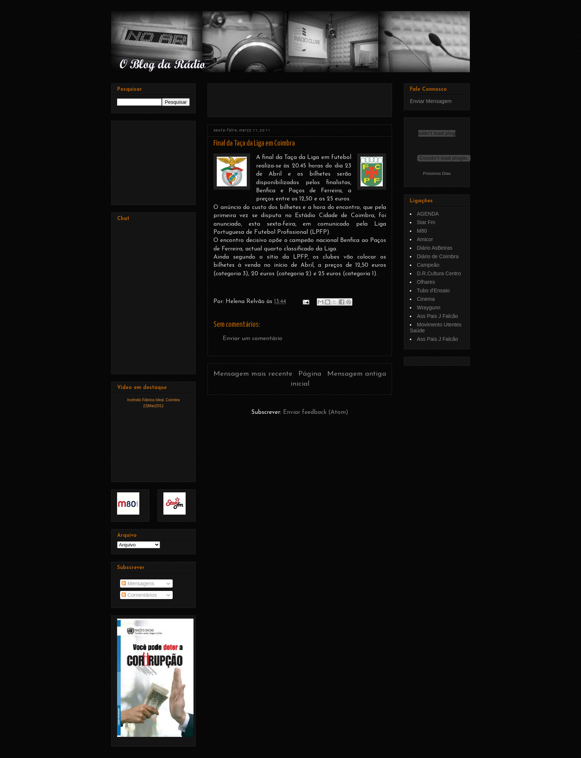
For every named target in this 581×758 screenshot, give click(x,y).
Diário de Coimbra (438, 256)
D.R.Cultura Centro (439, 273)
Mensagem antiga (356, 374)
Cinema (426, 299)
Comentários (139, 595)
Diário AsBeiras (434, 248)
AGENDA (428, 214)
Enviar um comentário (252, 339)
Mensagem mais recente (252, 374)
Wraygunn (429, 307)
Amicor (425, 239)
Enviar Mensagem (431, 101)
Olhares (426, 282)
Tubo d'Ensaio (433, 290)
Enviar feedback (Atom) (315, 412)
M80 (422, 231)
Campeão (428, 265)
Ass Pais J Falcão (437, 316)
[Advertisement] (300, 97)
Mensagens (138, 583)
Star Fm (426, 222)
